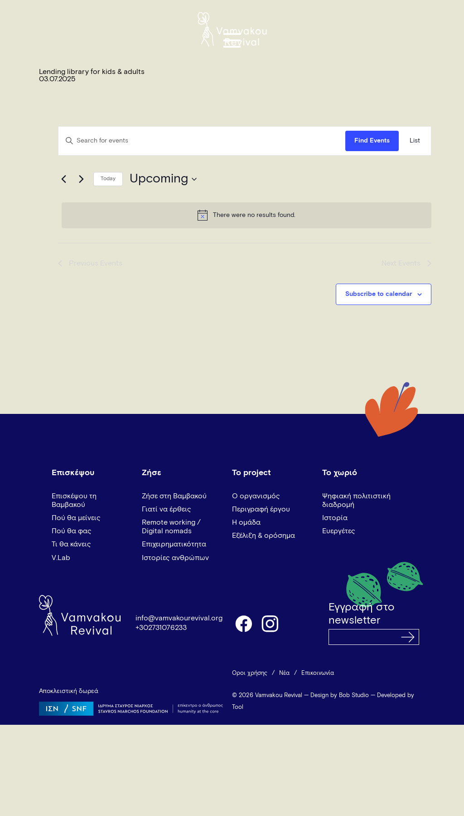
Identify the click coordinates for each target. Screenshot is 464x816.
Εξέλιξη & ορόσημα (263, 535)
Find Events (372, 141)
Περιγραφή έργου (261, 509)
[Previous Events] (63, 179)
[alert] (246, 215)
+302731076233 (161, 627)
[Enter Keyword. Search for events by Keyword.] (201, 141)
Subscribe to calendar (378, 294)
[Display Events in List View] (415, 141)
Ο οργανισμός (256, 496)
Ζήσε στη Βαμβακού (174, 496)
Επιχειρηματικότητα (174, 544)
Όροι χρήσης (249, 673)
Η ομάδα (246, 522)
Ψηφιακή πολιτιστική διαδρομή (356, 500)
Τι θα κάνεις (71, 544)
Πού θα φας (72, 531)
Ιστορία (335, 517)
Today (108, 179)
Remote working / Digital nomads (171, 527)
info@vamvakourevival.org (178, 618)
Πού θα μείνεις (76, 517)
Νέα (284, 673)
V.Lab (61, 557)
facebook (243, 623)
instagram (270, 623)
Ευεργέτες (338, 531)
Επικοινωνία (317, 673)
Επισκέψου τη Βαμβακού (74, 500)
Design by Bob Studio (339, 695)
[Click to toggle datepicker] (163, 179)
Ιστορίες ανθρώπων (175, 557)
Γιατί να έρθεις (166, 509)
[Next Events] (81, 179)
